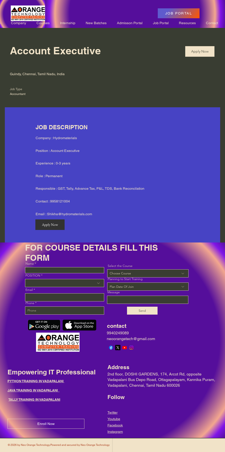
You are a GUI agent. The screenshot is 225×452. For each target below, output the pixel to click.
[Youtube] (124, 347)
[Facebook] (111, 347)
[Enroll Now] (45, 424)
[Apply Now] (199, 51)
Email (29, 289)
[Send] (142, 311)
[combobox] (148, 286)
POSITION (32, 275)
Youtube (113, 419)
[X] (117, 347)
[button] (16, 23)
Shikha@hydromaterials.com (69, 214)
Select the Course (120, 265)
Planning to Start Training (125, 279)
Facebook (115, 425)
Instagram (115, 432)
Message (113, 292)
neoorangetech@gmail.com (131, 338)
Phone (29, 302)
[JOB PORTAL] (179, 13)
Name (29, 263)
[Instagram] (131, 347)
